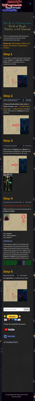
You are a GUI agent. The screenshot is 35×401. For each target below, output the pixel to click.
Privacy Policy (16, 396)
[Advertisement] (17, 364)
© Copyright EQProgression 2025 (16, 394)
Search (26, 309)
